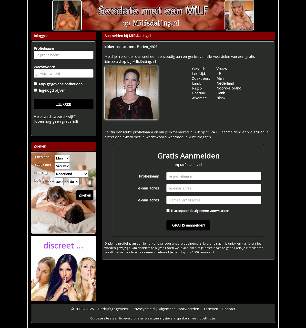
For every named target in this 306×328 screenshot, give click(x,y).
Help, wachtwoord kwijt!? (55, 116)
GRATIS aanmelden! (188, 225)
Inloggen (63, 103)
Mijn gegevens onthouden (59, 83)
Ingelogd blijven (51, 90)
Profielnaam (149, 176)
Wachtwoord (43, 66)
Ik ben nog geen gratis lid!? (56, 121)
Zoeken (85, 195)
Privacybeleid (143, 308)
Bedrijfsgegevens (113, 308)
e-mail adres (148, 188)
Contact (228, 308)
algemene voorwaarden (211, 211)
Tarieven (210, 308)
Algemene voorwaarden (179, 308)
